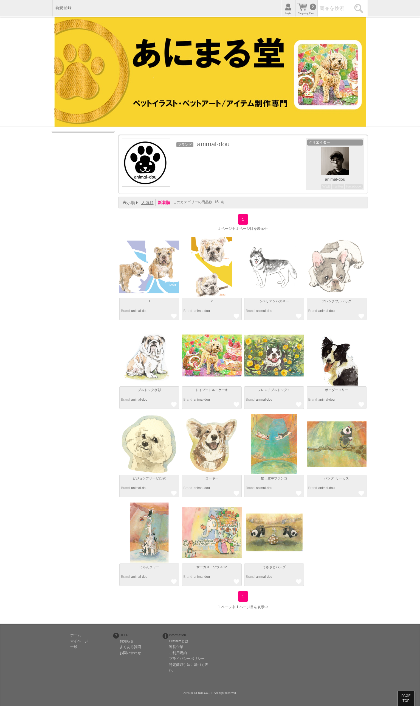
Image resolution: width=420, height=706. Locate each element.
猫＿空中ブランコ (274, 478)
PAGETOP (406, 698)
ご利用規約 (178, 653)
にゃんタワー (149, 567)
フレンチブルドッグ (336, 301)
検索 (359, 8)
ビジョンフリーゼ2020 (149, 478)
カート (306, 8)
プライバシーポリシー (187, 659)
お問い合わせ (130, 653)
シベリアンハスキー (274, 301)
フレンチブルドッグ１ (274, 390)
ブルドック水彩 (149, 390)
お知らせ (127, 641)
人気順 (147, 202)
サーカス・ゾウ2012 (211, 567)
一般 (73, 647)
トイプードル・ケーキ (211, 390)
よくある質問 (130, 647)
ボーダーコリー (336, 390)
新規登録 (63, 7)
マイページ (79, 641)
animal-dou (139, 311)
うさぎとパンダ (274, 567)
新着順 (164, 202)
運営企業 (176, 647)
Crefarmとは (178, 641)
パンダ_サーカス (336, 478)
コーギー (211, 478)
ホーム (75, 635)
